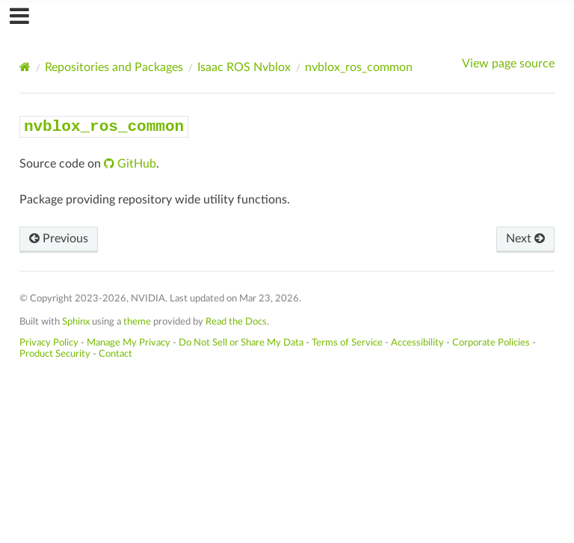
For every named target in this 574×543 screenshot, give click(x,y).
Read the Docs (236, 321)
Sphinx (76, 321)
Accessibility (417, 342)
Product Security (54, 353)
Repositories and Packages (114, 67)
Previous (58, 239)
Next (525, 239)
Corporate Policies (491, 342)
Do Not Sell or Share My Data (241, 342)
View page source (508, 64)
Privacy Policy (48, 342)
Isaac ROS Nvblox (244, 67)
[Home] (25, 67)
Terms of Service (347, 342)
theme (137, 321)
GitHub (135, 164)
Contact (115, 353)
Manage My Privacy (128, 342)
